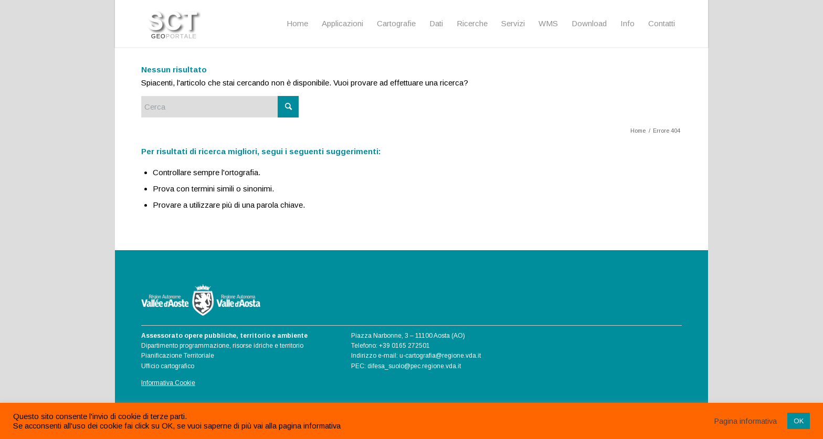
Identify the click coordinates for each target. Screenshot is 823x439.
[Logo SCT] (175, 23)
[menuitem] (297, 23)
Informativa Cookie (168, 383)
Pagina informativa (745, 421)
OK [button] (799, 421)
